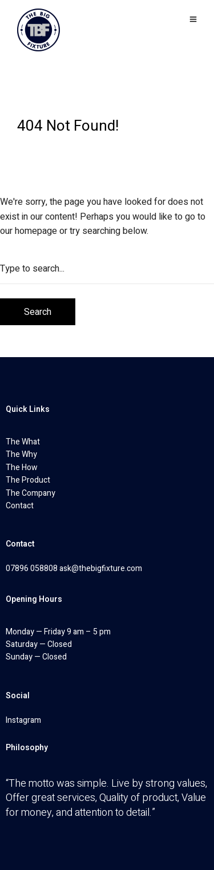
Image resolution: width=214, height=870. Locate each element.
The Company (30, 493)
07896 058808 (32, 568)
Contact (20, 506)
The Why (21, 454)
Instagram (23, 720)
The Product (28, 480)
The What (23, 442)
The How (22, 468)
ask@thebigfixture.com (100, 568)
